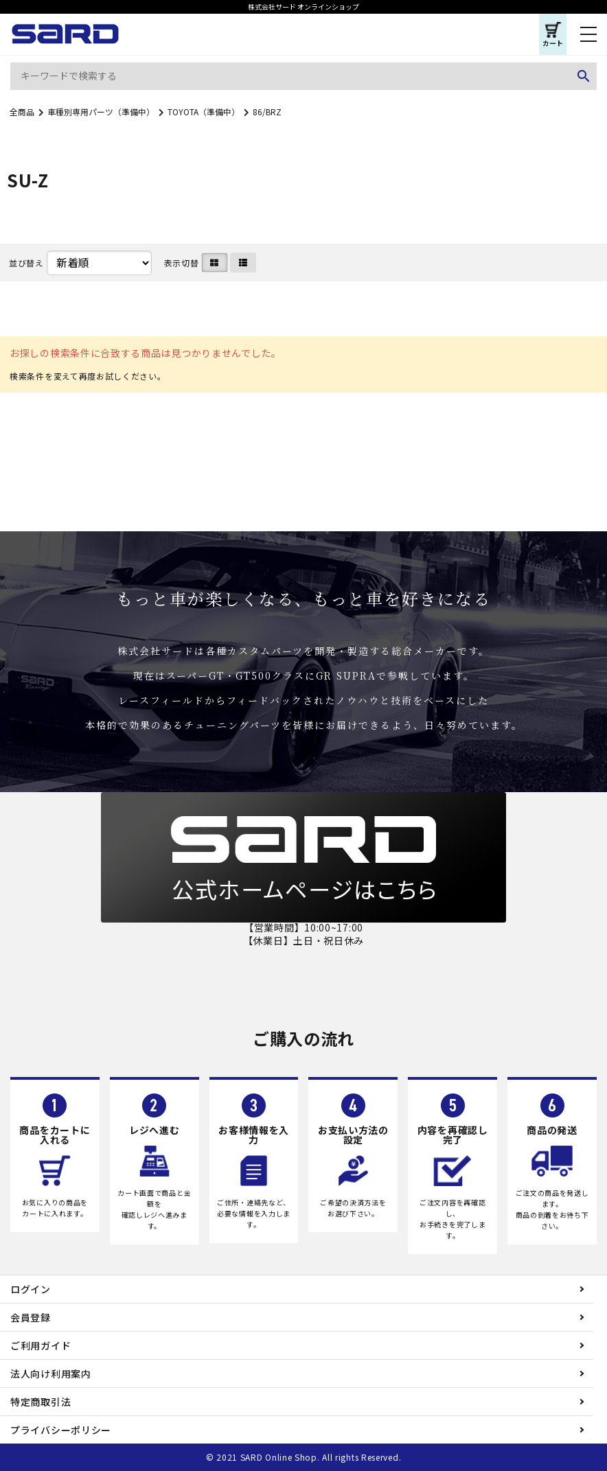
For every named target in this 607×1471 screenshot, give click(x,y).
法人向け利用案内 (50, 1373)
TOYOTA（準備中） (204, 111)
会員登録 (30, 1317)
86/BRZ (267, 111)
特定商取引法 (40, 1402)
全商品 (22, 111)
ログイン (30, 1289)
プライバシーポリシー (60, 1430)
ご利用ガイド (40, 1345)
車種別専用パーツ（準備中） (100, 111)
